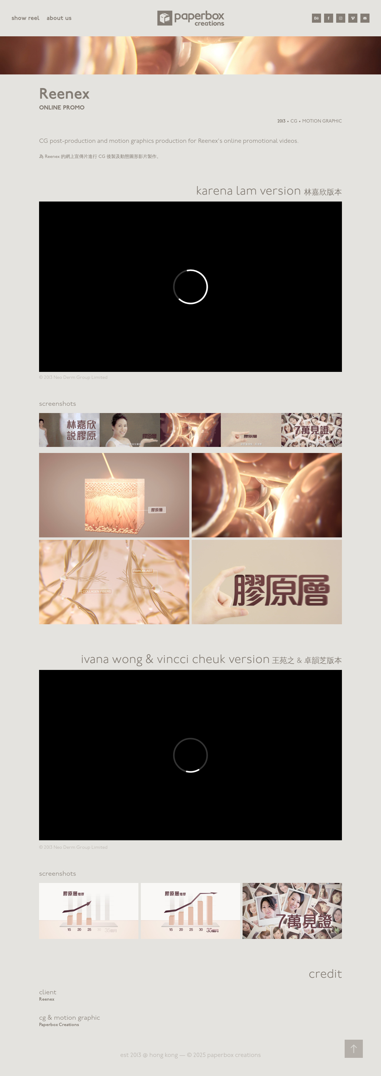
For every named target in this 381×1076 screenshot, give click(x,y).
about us (59, 18)
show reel (25, 18)
